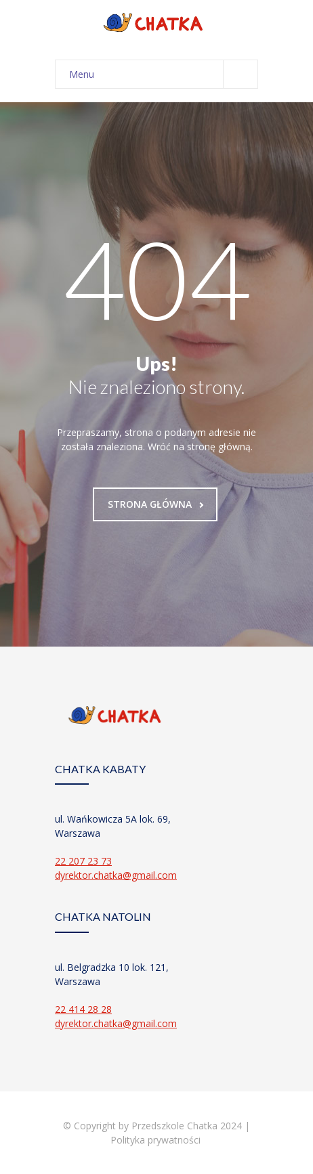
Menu (163, 74)
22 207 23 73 (83, 860)
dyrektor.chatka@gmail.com (116, 875)
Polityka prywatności (156, 1139)
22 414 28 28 (83, 1009)
